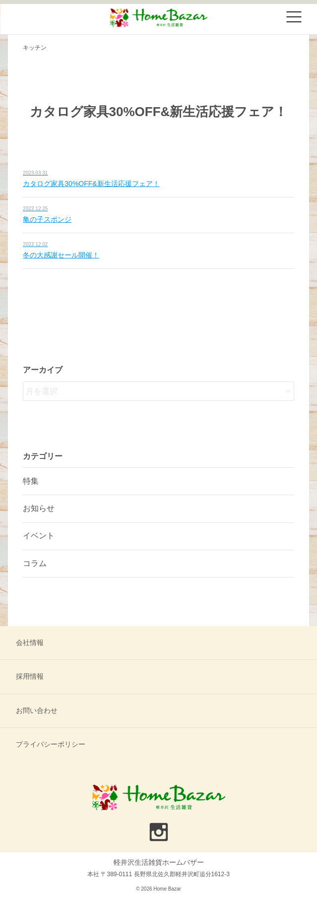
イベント (39, 535)
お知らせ (39, 508)
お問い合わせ (37, 710)
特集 (31, 481)
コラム (35, 563)
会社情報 (30, 642)
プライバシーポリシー (50, 744)
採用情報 (30, 676)
